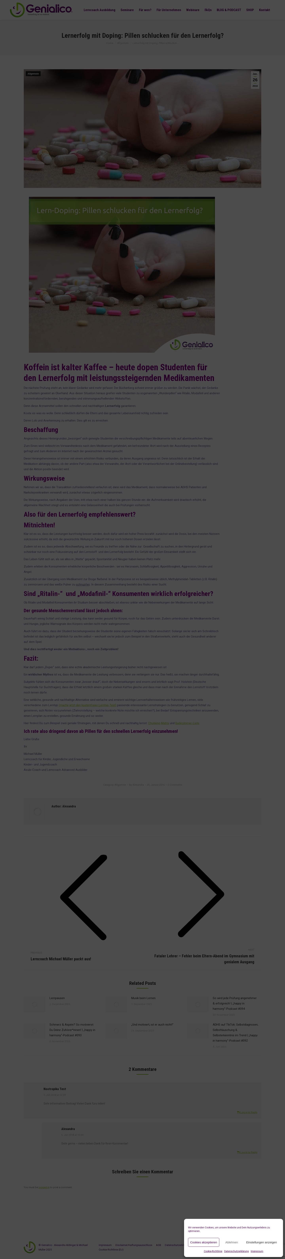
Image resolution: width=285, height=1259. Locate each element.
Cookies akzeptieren (203, 1242)
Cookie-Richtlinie (213, 1251)
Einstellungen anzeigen (261, 1242)
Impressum (257, 1251)
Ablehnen (231, 1242)
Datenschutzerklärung (236, 1251)
